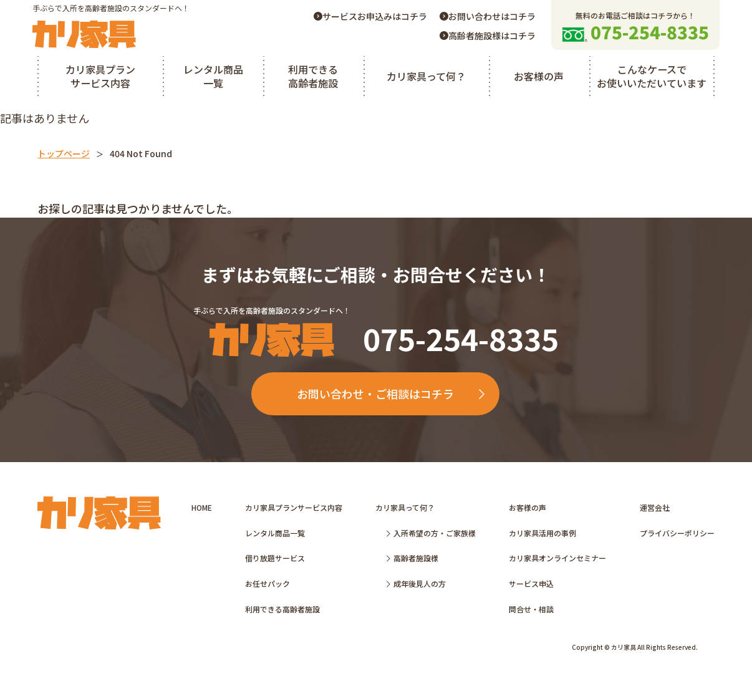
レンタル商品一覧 (213, 76)
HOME (201, 508)
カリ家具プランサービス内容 (100, 76)
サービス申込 (531, 584)
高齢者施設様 (412, 558)
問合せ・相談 (531, 609)
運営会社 (655, 508)
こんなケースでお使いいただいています (651, 76)
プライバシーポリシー (677, 533)
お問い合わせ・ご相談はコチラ (391, 394)
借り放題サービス (275, 558)
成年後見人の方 (416, 584)
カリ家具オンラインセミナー (557, 558)
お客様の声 (539, 76)
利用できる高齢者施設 (313, 76)
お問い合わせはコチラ (488, 16)
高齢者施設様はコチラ (488, 35)
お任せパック (267, 584)
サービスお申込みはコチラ (370, 16)
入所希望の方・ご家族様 (431, 533)
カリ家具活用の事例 (542, 533)
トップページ (63, 153)
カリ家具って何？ (426, 76)
